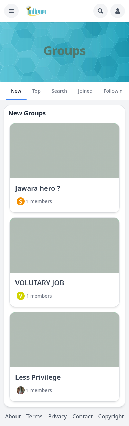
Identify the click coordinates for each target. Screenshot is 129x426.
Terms (34, 416)
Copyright (111, 416)
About (13, 416)
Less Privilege (38, 377)
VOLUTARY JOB (39, 282)
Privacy (57, 416)
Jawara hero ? (37, 188)
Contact (82, 416)
